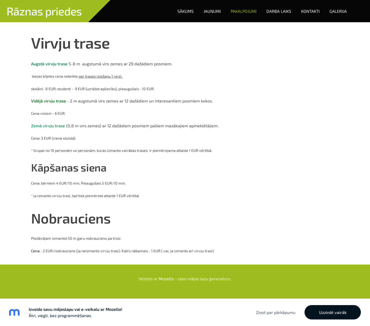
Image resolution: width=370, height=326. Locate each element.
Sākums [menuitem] (185, 11)
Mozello (166, 278)
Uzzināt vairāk (333, 312)
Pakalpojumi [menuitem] (243, 11)
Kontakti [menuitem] (310, 11)
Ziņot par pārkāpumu (275, 312)
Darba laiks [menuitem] (278, 11)
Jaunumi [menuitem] (212, 11)
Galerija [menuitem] (338, 11)
